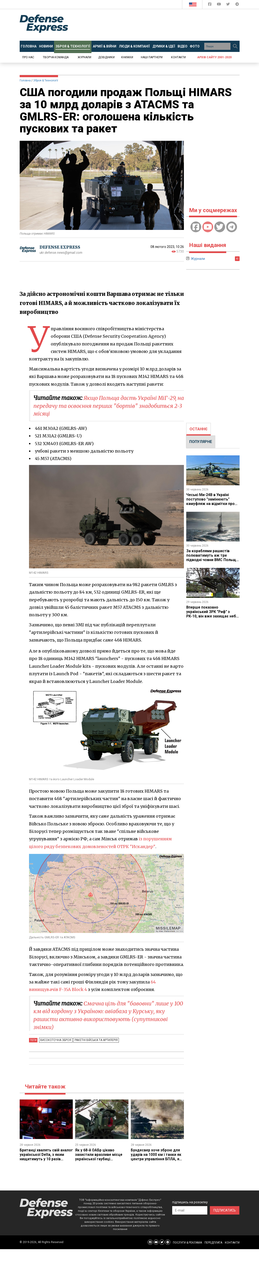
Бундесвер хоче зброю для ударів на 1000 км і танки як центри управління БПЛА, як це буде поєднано (156, 1156)
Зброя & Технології (45, 80)
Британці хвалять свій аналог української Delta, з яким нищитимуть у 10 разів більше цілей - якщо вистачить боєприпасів (45, 1159)
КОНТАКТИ (232, 1242)
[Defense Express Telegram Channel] (237, 5)
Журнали (84, 57)
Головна (25, 80)
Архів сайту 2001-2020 (214, 57)
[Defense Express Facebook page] (210, 5)
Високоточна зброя (55, 1040)
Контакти (178, 57)
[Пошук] (235, 46)
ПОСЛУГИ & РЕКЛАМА (187, 1242)
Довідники (106, 57)
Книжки (127, 57)
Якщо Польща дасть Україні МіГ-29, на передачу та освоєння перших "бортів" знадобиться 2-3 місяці (107, 405)
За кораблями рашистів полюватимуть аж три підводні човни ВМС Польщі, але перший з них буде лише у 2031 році (212, 559)
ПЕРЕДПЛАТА (213, 1242)
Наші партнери (152, 57)
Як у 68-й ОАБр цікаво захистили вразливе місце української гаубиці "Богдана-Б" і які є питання (99, 1156)
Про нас (28, 57)
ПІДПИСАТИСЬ (224, 1210)
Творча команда (56, 57)
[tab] (198, 429)
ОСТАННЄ (199, 429)
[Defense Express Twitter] (228, 5)
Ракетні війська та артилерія (95, 1040)
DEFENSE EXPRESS (61, 247)
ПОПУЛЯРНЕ (200, 441)
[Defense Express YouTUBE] (219, 5)
